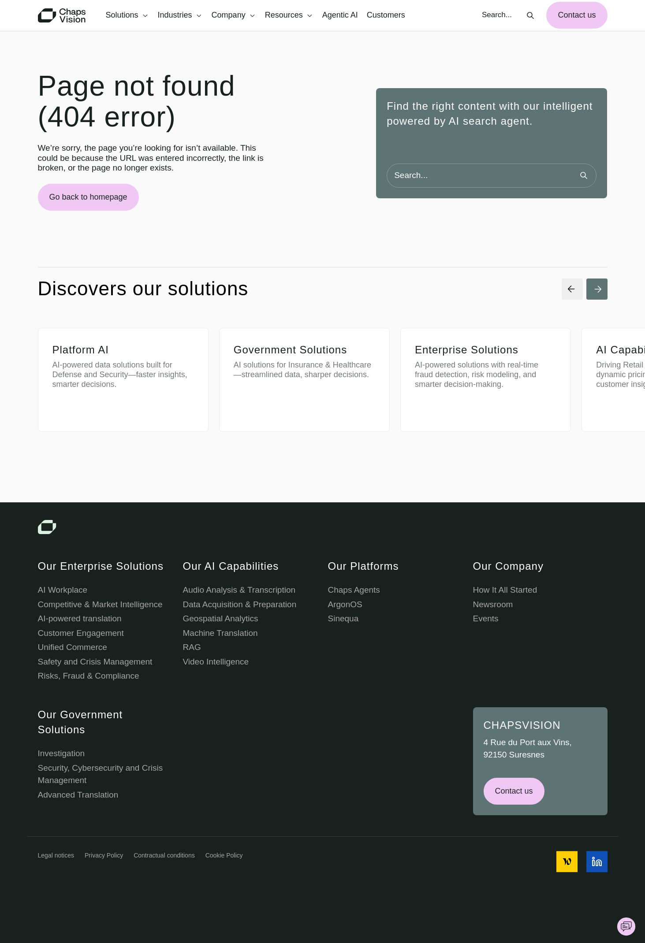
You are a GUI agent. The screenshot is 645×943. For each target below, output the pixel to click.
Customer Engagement (81, 633)
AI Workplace (63, 589)
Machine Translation (220, 633)
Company (233, 15)
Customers (386, 15)
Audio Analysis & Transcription (239, 589)
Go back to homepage (88, 197)
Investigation (61, 753)
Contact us (577, 15)
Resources (288, 15)
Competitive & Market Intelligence (100, 604)
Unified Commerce (72, 647)
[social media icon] (567, 861)
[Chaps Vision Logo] (323, 527)
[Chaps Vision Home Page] (62, 15)
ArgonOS (345, 604)
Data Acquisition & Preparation (240, 604)
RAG (192, 647)
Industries (179, 15)
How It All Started (505, 589)
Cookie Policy (224, 855)
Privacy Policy (104, 855)
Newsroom (493, 604)
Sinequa (343, 618)
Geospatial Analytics (220, 618)
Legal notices (56, 855)
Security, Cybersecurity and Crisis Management (100, 774)
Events (486, 618)
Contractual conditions (164, 855)
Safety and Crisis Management (95, 661)
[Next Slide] (597, 289)
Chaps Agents (354, 589)
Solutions (127, 15)
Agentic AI (340, 15)
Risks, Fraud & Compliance (88, 675)
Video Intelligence (216, 661)
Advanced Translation (78, 794)
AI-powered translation (80, 618)
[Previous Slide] (572, 289)
